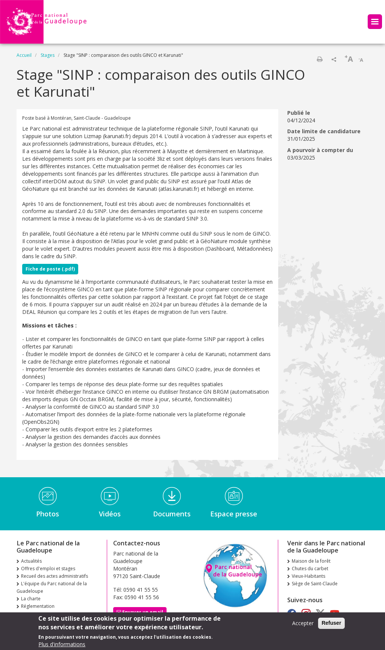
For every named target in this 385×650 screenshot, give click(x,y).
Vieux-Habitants (308, 576)
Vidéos (110, 513)
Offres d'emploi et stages (48, 568)
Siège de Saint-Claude (315, 583)
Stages (48, 55)
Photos (47, 513)
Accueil (24, 55)
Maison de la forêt (311, 561)
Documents (172, 513)
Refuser (331, 625)
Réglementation (38, 606)
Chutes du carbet (310, 568)
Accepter (303, 625)
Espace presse (233, 513)
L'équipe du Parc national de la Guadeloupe (52, 587)
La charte (31, 598)
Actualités (31, 561)
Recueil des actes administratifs (54, 576)
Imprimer (319, 59)
